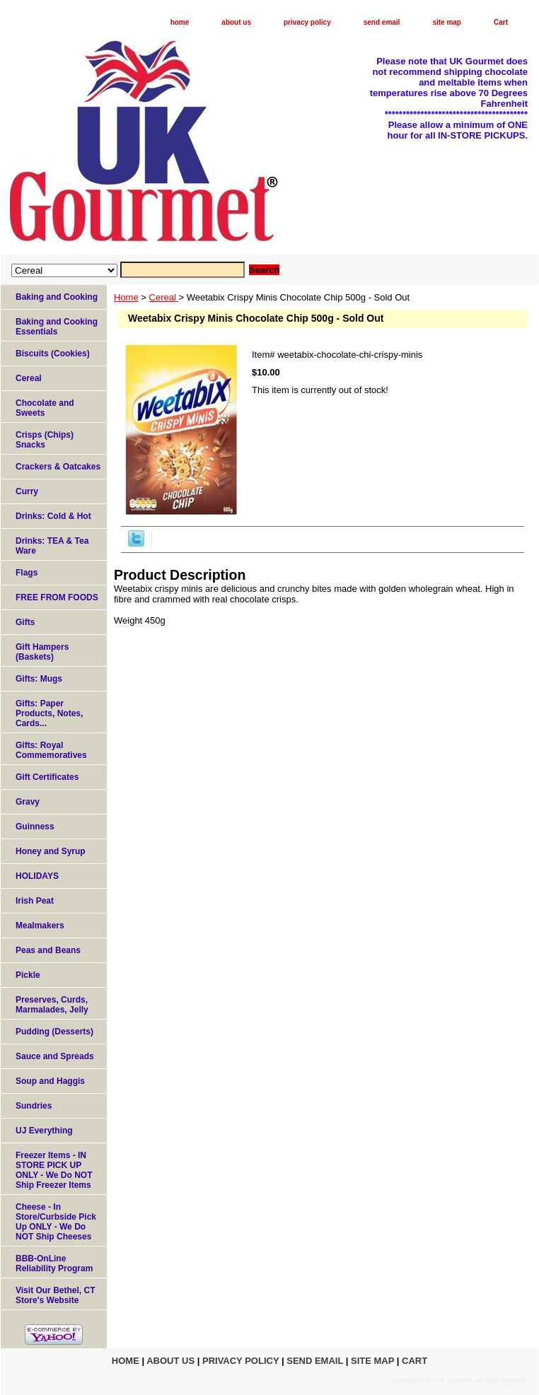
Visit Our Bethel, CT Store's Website (55, 1295)
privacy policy (307, 22)
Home (126, 297)
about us (236, 22)
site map (446, 22)
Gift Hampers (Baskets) (42, 652)
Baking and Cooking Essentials (57, 327)
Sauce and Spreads (55, 1056)
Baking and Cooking (57, 297)
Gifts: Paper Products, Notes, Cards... (49, 713)
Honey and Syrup (51, 851)
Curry (27, 491)
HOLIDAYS (37, 876)
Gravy (28, 802)
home (180, 22)
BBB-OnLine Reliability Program (54, 1263)
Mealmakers (40, 925)
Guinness (35, 826)
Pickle (28, 975)
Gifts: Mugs (39, 679)
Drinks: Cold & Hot (53, 516)
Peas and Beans (48, 950)
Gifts (25, 622)
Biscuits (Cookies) (53, 353)
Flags (26, 573)
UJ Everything (44, 1131)
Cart (501, 22)
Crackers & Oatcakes (58, 467)
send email (382, 22)
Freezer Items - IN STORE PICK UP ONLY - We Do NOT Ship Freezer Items (54, 1170)
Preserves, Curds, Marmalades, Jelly (52, 1005)
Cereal (164, 297)
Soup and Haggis (50, 1081)
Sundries (34, 1106)
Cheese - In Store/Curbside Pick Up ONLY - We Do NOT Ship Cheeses (56, 1222)
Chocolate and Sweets (45, 408)
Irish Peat (35, 901)
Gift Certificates (47, 777)
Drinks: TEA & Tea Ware (52, 546)
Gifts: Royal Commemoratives (51, 750)
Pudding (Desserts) (54, 1032)
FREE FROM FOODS (57, 597)
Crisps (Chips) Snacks (45, 440)
